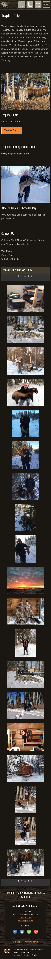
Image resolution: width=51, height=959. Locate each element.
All (32, 276)
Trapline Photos (11, 130)
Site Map (16, 942)
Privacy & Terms (31, 942)
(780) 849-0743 (25, 918)
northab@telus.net (25, 921)
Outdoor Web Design (22, 955)
